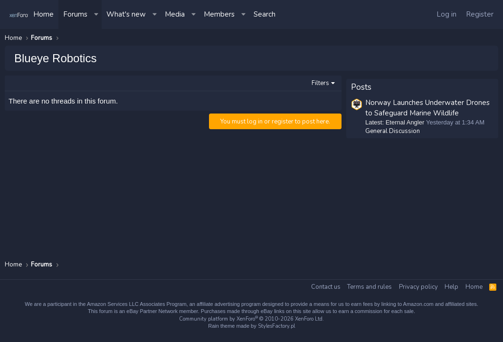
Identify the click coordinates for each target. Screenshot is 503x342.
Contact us (326, 287)
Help (451, 287)
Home (43, 14)
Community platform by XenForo (251, 319)
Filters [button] (320, 83)
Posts (361, 83)
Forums (75, 14)
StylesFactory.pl (276, 326)
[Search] (264, 14)
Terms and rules (369, 287)
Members (219, 14)
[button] (97, 14)
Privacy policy (418, 287)
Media (175, 14)
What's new (126, 14)
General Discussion (392, 128)
